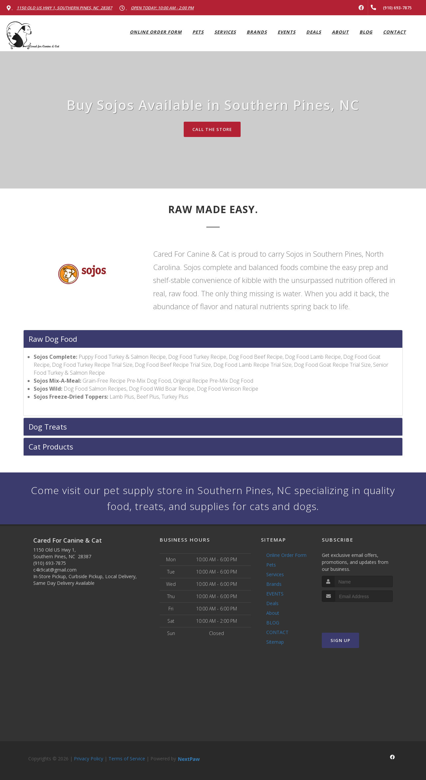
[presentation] (357, 614)
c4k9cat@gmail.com (55, 570)
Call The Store (212, 129)
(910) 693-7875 (49, 563)
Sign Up (340, 640)
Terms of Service (126, 758)
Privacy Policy (88, 758)
